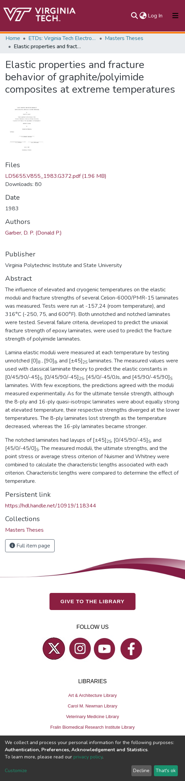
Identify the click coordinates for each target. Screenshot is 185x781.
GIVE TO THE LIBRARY (92, 601)
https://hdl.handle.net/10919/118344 (50, 505)
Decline (141, 770)
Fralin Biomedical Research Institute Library (92, 727)
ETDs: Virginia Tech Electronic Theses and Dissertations (62, 38)
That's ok (166, 770)
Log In (155, 15)
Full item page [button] (30, 546)
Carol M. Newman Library (92, 706)
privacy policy (87, 757)
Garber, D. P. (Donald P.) (33, 233)
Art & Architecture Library (92, 695)
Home (12, 38)
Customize (16, 770)
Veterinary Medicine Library (92, 716)
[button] (143, 16)
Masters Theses (124, 38)
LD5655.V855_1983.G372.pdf (55, 176)
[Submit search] (134, 16)
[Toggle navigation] (175, 16)
